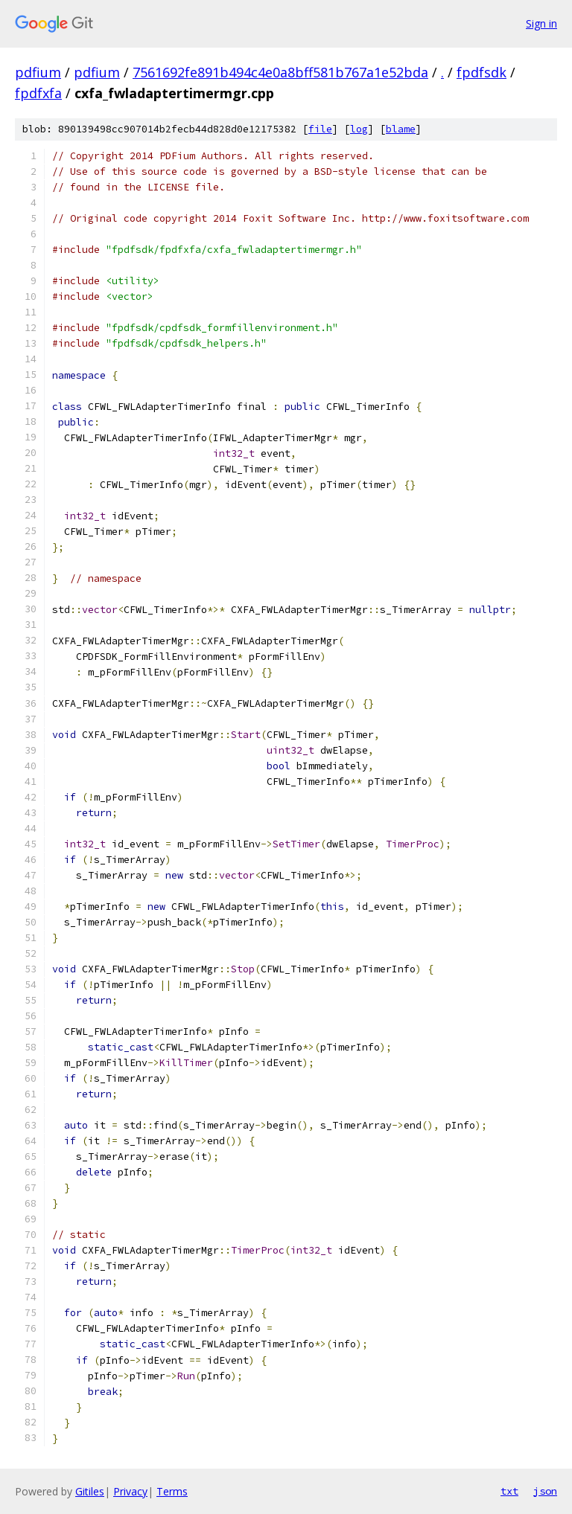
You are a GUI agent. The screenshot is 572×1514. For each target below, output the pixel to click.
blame (401, 129)
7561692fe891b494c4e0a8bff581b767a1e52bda (280, 72)
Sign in (541, 23)
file (320, 129)
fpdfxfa (38, 93)
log (359, 129)
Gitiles (89, 1491)
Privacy (130, 1491)
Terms (172, 1491)
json (545, 1491)
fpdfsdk (481, 72)
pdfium (38, 72)
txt (509, 1491)
